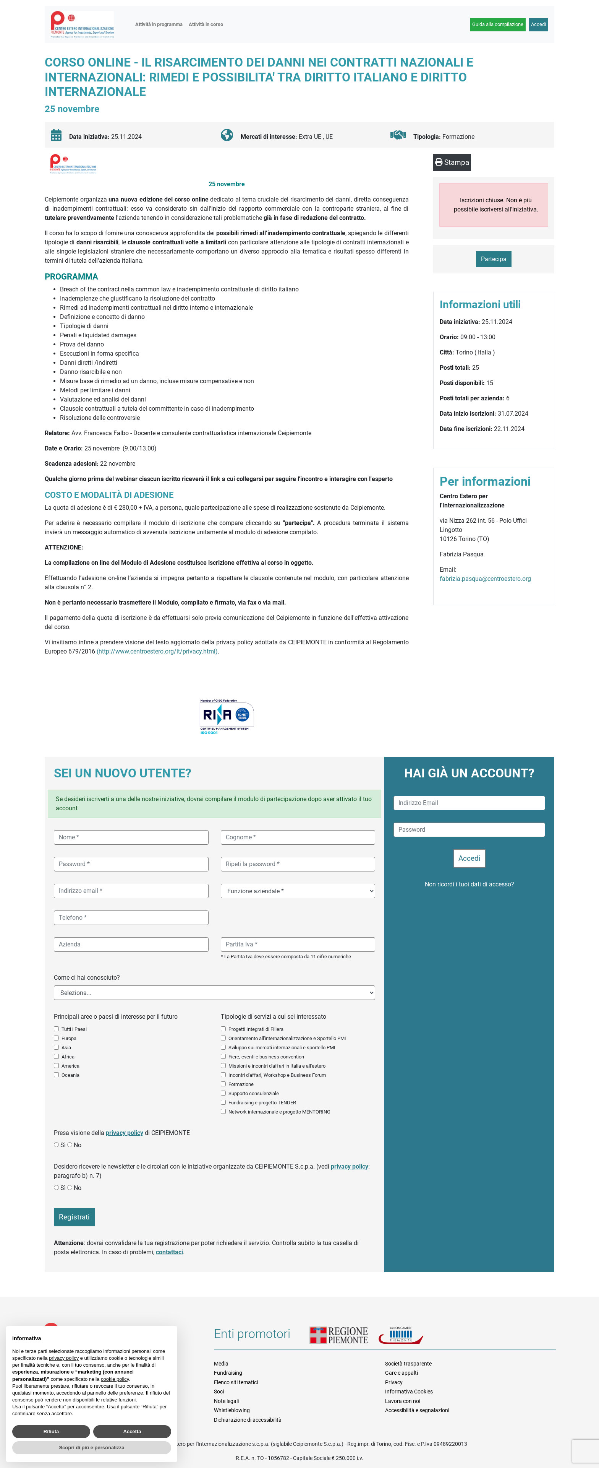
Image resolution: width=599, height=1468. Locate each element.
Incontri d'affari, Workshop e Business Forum (277, 1075)
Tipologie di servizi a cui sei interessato (273, 1016)
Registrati (74, 1217)
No (77, 1145)
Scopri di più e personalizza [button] (91, 1447)
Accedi (538, 24)
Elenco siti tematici (236, 1382)
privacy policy (124, 1132)
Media (221, 1364)
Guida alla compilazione (497, 24)
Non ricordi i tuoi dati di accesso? (469, 884)
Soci (219, 1391)
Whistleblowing (232, 1410)
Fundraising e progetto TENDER (262, 1102)
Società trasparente (408, 1364)
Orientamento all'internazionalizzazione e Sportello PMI (287, 1038)
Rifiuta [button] (51, 1431)
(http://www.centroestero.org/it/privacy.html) (157, 651)
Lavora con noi (402, 1401)
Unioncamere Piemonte (410, 1336)
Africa (68, 1057)
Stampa (452, 162)
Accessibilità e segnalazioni (417, 1410)
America (70, 1066)
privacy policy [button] (64, 1358)
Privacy (394, 1382)
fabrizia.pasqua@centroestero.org (485, 578)
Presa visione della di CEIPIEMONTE (122, 1132)
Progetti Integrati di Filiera (255, 1029)
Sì (63, 1145)
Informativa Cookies (409, 1391)
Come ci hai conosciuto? (87, 977)
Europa (69, 1038)
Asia (66, 1047)
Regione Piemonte (343, 1336)
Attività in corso (206, 24)
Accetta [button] (132, 1431)
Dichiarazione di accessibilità (248, 1420)
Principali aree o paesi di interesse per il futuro (116, 1016)
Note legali (226, 1401)
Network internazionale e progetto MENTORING (279, 1112)
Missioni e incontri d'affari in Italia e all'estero (276, 1066)
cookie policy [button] (115, 1379)
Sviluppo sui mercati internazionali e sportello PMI (281, 1047)
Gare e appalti (401, 1373)
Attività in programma (159, 24)
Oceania (70, 1075)
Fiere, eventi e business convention (266, 1057)
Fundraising (228, 1373)
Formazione (241, 1084)
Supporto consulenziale (253, 1093)
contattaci (169, 1252)
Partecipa (494, 259)
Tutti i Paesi (74, 1029)
